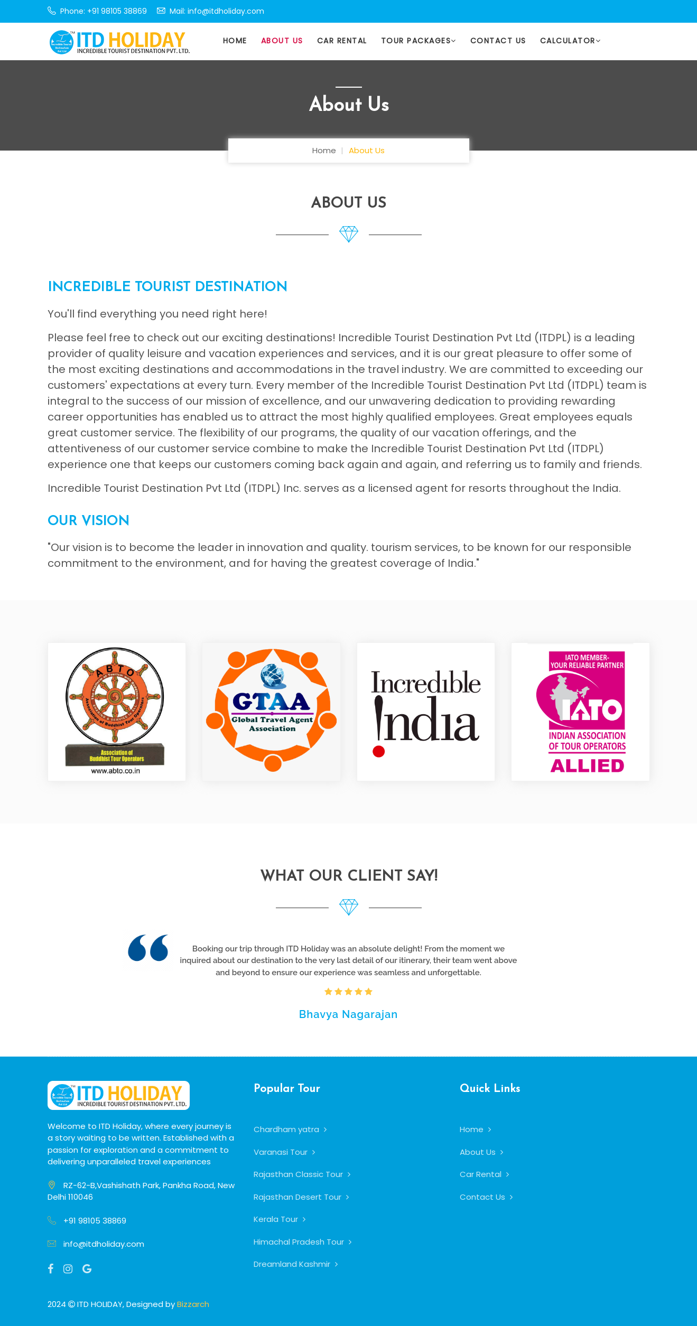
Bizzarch (193, 1304)
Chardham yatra (290, 1129)
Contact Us (498, 40)
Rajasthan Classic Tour (302, 1174)
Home (235, 40)
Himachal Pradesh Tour (302, 1241)
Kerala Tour (279, 1219)
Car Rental (342, 40)
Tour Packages (419, 40)
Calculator (570, 40)
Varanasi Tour (284, 1151)
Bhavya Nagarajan (348, 1014)
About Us (282, 40)
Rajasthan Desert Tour (301, 1196)
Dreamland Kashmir (296, 1263)
